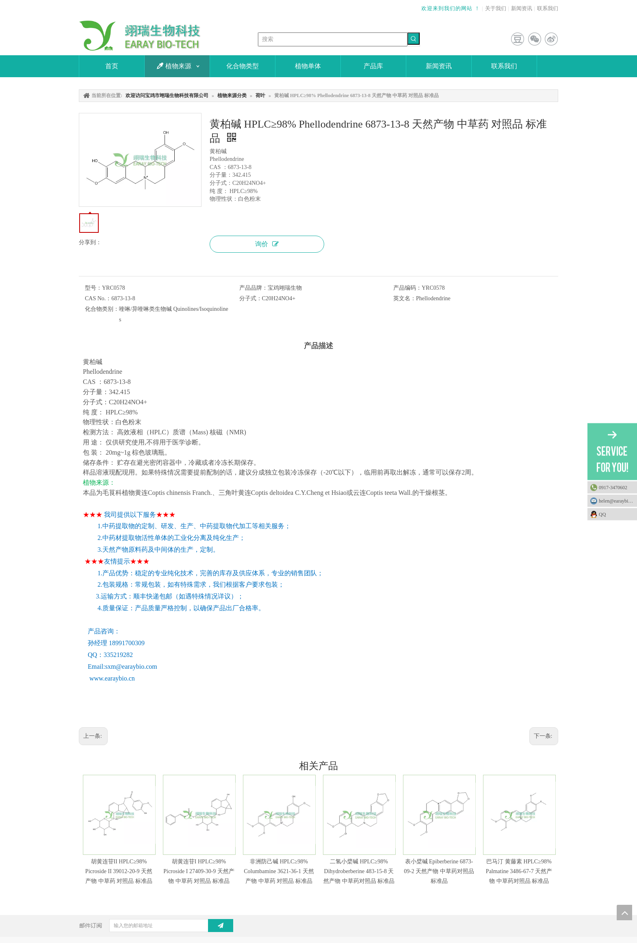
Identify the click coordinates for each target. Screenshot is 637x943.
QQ (616, 514)
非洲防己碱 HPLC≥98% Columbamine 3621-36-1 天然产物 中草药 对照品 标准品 (279, 871)
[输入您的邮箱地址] (165, 925)
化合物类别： (102, 309)
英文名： (404, 298)
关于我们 (495, 8)
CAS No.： (98, 298)
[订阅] (220, 925)
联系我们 (547, 8)
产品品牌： (253, 288)
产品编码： (407, 288)
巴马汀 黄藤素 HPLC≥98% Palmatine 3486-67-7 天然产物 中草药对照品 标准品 (519, 871)
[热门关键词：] (413, 39)
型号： (93, 288)
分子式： (250, 298)
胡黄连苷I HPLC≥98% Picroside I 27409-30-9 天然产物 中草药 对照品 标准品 (198, 871)
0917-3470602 (613, 487)
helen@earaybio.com (618, 500)
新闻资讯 (521, 8)
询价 (267, 244)
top (624, 912)
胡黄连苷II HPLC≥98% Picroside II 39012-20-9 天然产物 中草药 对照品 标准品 (118, 871)
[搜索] (332, 39)
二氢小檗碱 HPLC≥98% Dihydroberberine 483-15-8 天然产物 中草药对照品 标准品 (358, 871)
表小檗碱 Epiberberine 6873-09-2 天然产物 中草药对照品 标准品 (439, 871)
